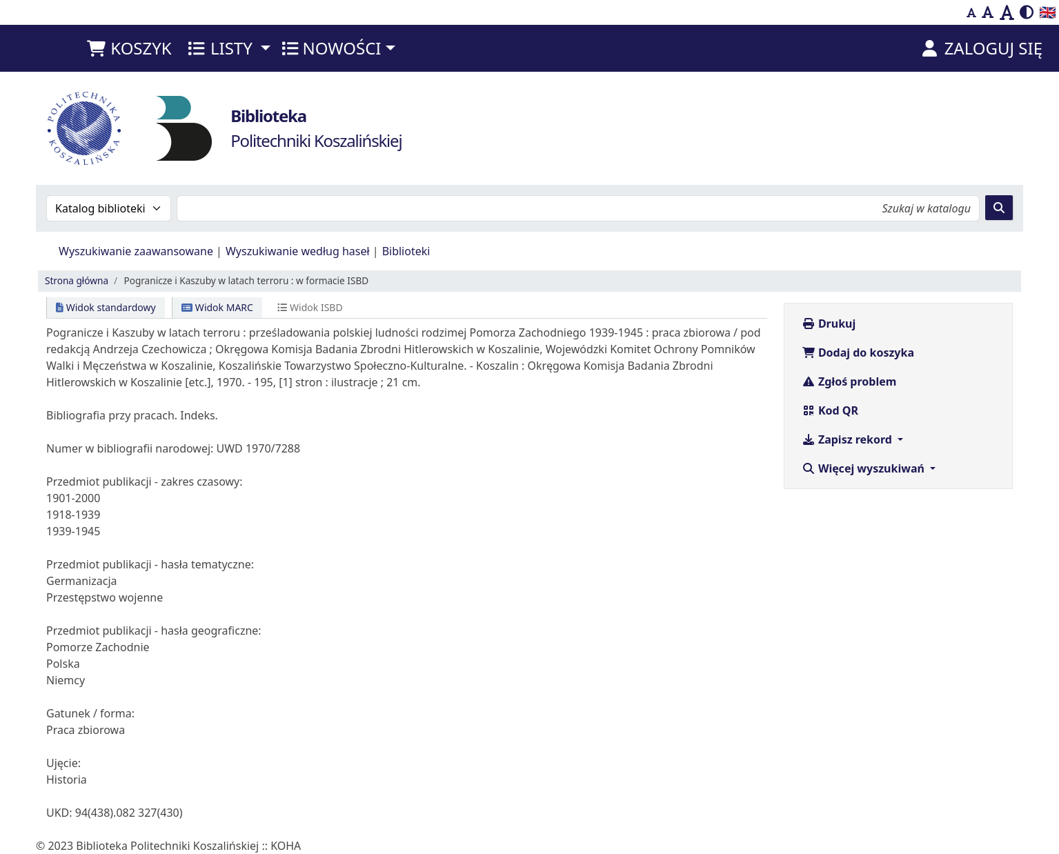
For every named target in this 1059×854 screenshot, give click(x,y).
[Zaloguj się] (980, 48)
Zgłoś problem (849, 381)
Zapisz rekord (848, 439)
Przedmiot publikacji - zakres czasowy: (144, 481)
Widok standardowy (106, 307)
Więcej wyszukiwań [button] (864, 468)
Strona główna (76, 280)
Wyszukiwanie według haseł (298, 251)
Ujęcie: (63, 763)
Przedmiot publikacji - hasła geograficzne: (153, 630)
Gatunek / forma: (90, 713)
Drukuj (829, 323)
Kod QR (830, 410)
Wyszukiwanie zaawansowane (136, 251)
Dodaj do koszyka (858, 352)
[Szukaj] (999, 207)
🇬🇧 (1047, 12)
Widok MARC (217, 307)
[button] (128, 48)
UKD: (59, 812)
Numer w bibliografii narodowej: (129, 448)
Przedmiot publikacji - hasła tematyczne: (150, 564)
